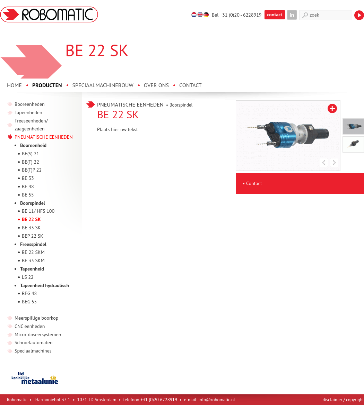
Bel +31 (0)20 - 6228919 (237, 15)
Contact (254, 183)
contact (275, 14)
